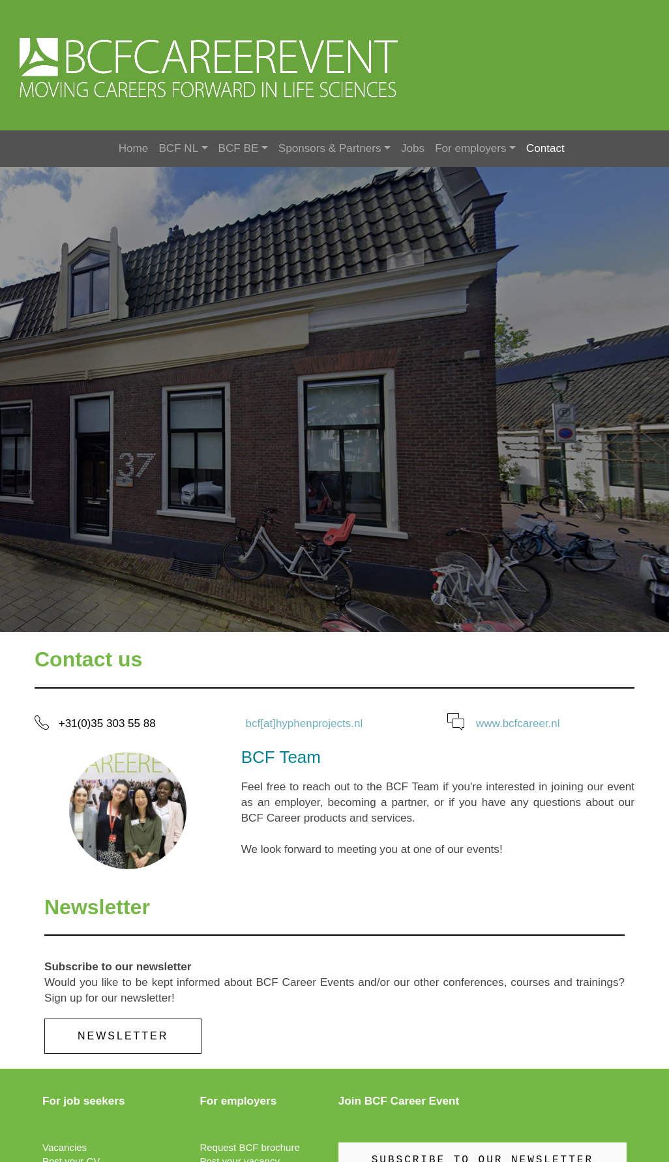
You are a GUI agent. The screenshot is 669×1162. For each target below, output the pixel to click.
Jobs (412, 148)
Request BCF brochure (249, 1147)
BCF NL (178, 148)
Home (134, 148)
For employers (470, 148)
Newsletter (123, 1035)
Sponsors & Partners (329, 148)
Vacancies (64, 1147)
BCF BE (238, 148)
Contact (545, 148)
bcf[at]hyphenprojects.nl (304, 723)
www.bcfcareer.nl (518, 723)
